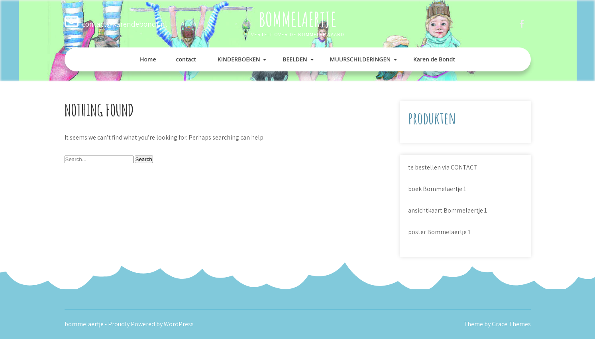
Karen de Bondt (434, 59)
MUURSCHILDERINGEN (360, 59)
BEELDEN (295, 59)
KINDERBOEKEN (239, 59)
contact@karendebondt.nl (124, 24)
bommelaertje (297, 19)
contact (186, 59)
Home (148, 59)
